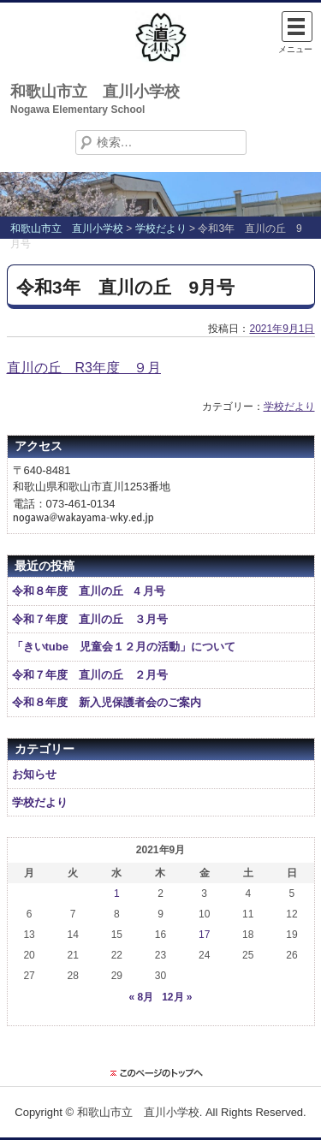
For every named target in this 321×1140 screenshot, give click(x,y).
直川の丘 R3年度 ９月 (84, 367)
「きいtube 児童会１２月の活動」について (123, 646)
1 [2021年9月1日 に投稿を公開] (117, 894)
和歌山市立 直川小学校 (95, 91)
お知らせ (34, 774)
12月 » (177, 997)
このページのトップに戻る (161, 1073)
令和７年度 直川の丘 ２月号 (90, 674)
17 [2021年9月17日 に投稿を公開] (204, 935)
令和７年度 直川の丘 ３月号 (90, 619)
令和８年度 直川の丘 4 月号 (89, 591)
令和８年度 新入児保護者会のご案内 (106, 702)
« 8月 (140, 997)
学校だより (289, 407)
